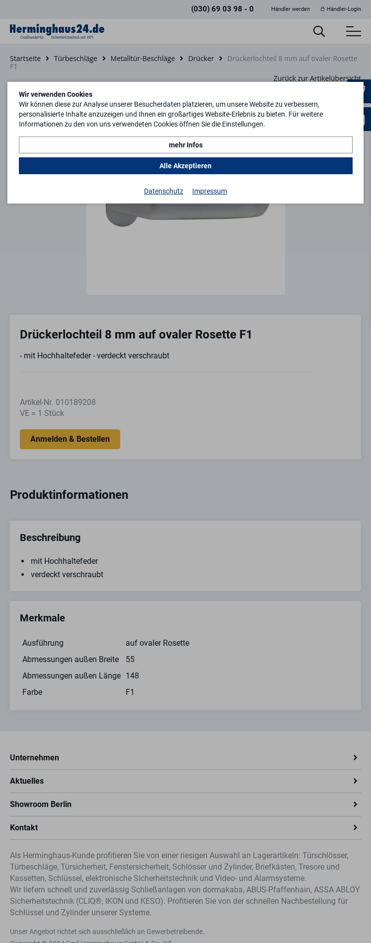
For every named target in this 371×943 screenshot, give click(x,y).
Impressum (209, 191)
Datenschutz (163, 191)
